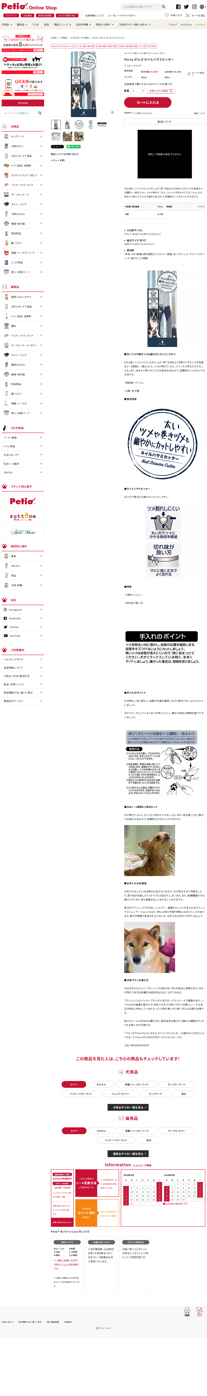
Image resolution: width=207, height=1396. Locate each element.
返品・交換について (14, 684)
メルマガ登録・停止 (67, 15)
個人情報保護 (53, 1322)
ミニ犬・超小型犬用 (85, 46)
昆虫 (46, 24)
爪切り (153, 46)
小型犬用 (101, 46)
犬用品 (5, 24)
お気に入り (173, 15)
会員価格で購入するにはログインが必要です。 (148, 84)
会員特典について (95, 15)
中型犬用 (112, 46)
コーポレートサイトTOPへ (122, 15)
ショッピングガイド (13, 659)
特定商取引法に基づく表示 (18, 692)
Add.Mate (186, 24)
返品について (199, 113)
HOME (54, 37)
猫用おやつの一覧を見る (128, 1154)
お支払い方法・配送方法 (17, 676)
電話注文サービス (13, 701)
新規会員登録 (45, 15)
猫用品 (20, 24)
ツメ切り (143, 46)
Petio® (173, 24)
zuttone (200, 24)
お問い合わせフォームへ (62, 1222)
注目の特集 (82, 24)
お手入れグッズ (66, 46)
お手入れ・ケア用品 (80, 37)
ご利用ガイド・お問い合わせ (133, 24)
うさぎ (35, 24)
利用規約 (68, 1322)
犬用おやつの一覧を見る (128, 1107)
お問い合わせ (7, 1322)
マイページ (11, 15)
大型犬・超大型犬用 (128, 46)
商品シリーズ (61, 24)
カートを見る (195, 15)
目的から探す (103, 24)
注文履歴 (27, 15)
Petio (54, 46)
